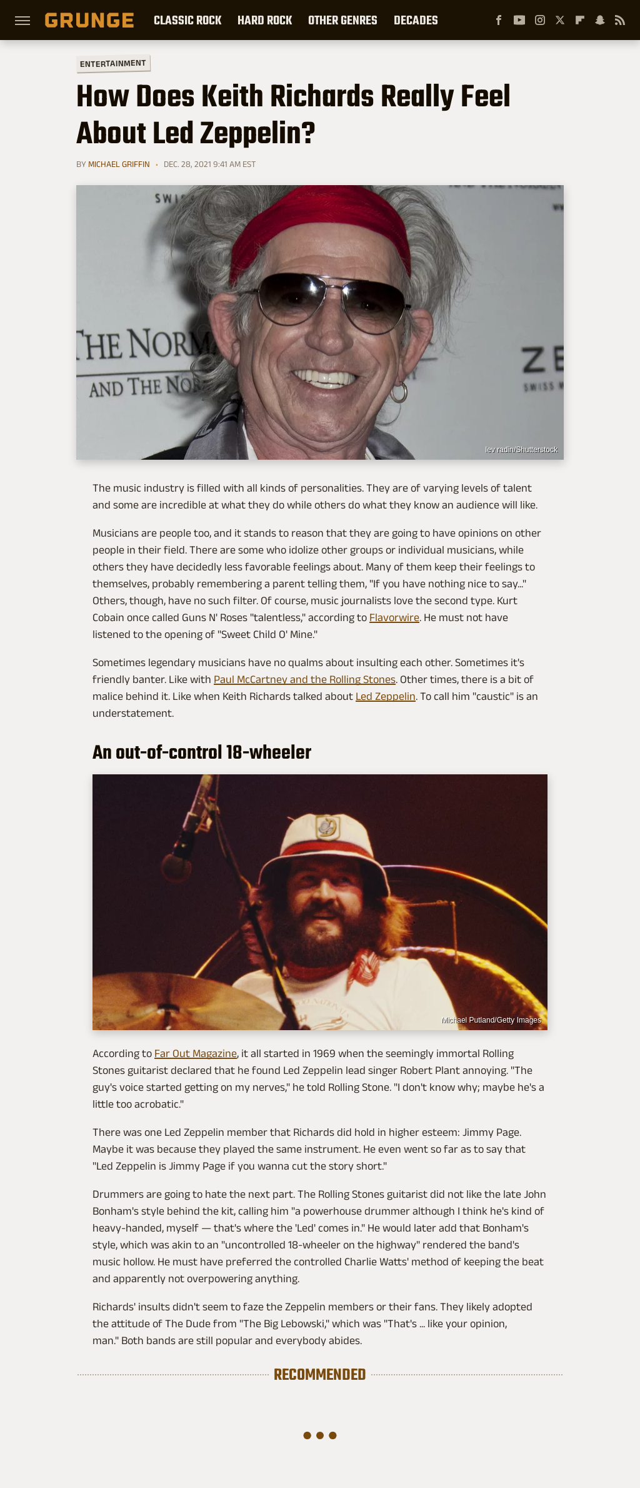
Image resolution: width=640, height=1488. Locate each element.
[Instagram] (540, 20)
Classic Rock (187, 20)
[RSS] (620, 20)
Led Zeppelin (386, 696)
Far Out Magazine (195, 1053)
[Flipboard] (580, 20)
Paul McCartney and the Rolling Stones (305, 679)
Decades (416, 20)
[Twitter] (560, 20)
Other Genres (343, 20)
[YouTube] (519, 20)
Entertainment (113, 63)
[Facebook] (499, 20)
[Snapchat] (600, 20)
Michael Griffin (119, 164)
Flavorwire (394, 617)
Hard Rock (265, 20)
